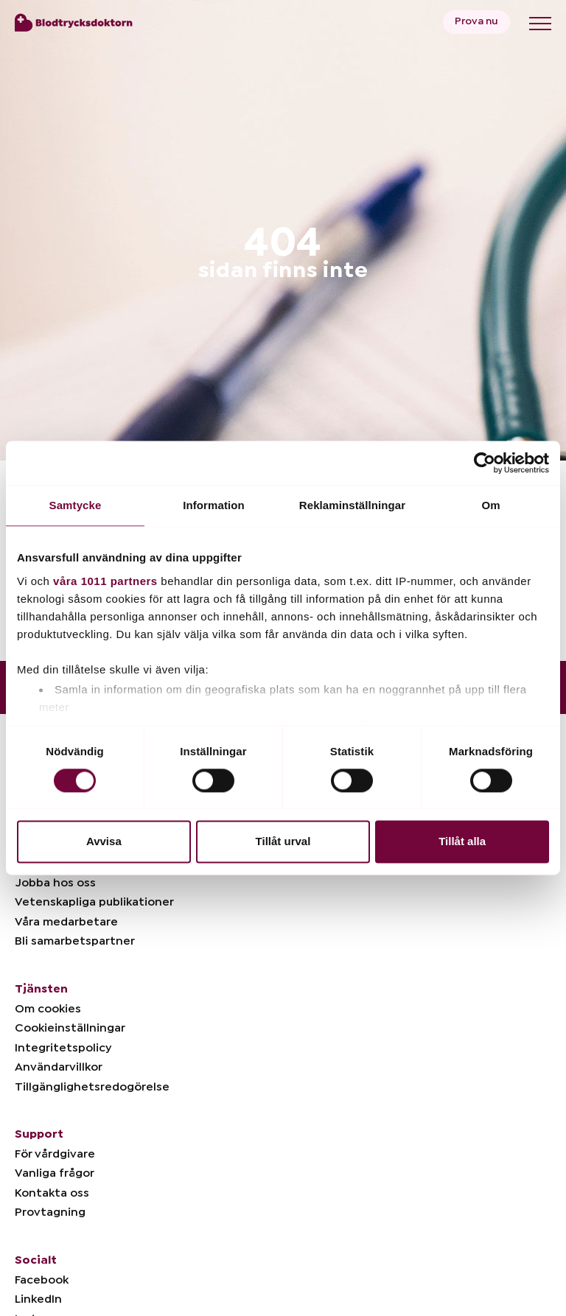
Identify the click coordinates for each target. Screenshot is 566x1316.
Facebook (42, 1280)
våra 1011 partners (105, 581)
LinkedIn (38, 1299)
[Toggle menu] (540, 23)
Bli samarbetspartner (75, 941)
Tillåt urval (283, 842)
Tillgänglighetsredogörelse (92, 1087)
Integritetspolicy (63, 1048)
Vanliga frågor (54, 1173)
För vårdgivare (55, 1154)
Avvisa (104, 842)
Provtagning (50, 1212)
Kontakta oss (52, 1193)
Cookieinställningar (70, 1028)
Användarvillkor (58, 1067)
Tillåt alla (462, 842)
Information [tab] (214, 505)
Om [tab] (490, 505)
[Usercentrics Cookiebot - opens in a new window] (484, 463)
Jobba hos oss (55, 883)
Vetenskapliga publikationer (94, 902)
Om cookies (48, 1009)
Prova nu (476, 21)
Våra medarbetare (66, 922)
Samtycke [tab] (75, 505)
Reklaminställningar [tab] (352, 505)
